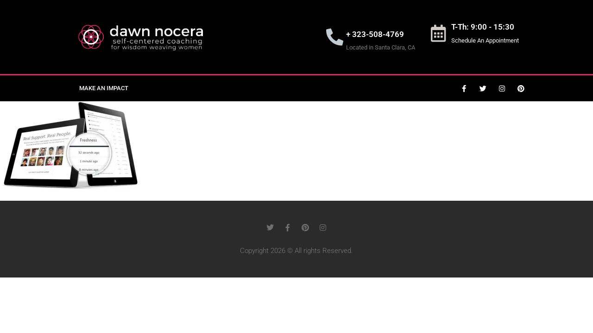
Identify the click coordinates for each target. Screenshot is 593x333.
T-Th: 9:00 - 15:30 (482, 26)
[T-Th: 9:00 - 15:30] (438, 33)
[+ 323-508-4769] (334, 37)
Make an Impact (103, 88)
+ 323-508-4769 (375, 34)
